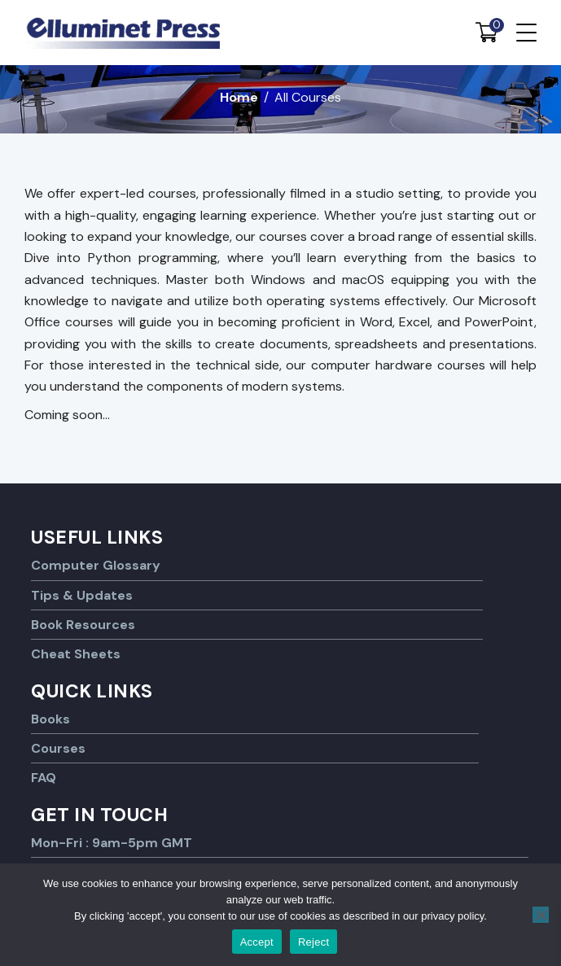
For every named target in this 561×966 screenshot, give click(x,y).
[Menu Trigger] (526, 32)
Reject (313, 942)
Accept (257, 942)
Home (239, 98)
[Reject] (541, 915)
